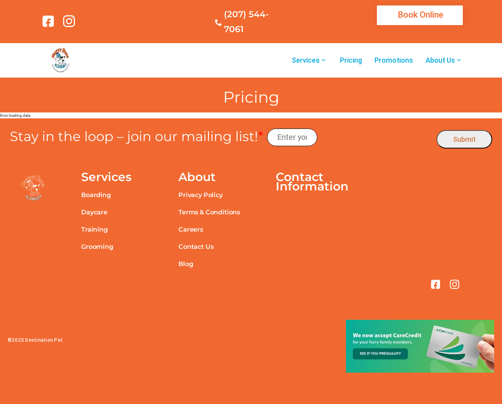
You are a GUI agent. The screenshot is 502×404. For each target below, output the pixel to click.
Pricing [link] (351, 60)
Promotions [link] (394, 60)
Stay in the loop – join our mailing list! (136, 136)
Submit (464, 139)
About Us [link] (440, 60)
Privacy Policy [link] (200, 195)
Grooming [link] (97, 246)
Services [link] (306, 60)
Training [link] (94, 229)
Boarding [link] (96, 195)
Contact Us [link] (195, 246)
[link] (49, 21)
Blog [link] (185, 264)
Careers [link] (190, 229)
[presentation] (377, 137)
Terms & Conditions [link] (209, 212)
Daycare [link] (94, 212)
